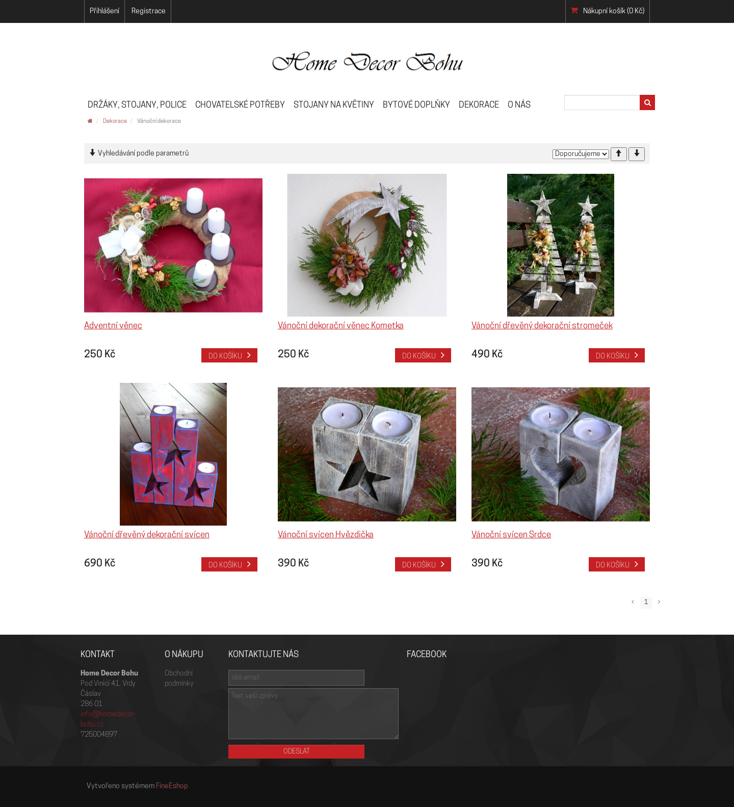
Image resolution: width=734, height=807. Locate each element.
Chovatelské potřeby (240, 105)
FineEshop (172, 786)
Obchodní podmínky (179, 679)
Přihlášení (104, 11)
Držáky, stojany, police (137, 105)
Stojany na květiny (334, 105)
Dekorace (479, 105)
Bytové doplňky (416, 105)
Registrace (149, 11)
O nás (519, 105)
